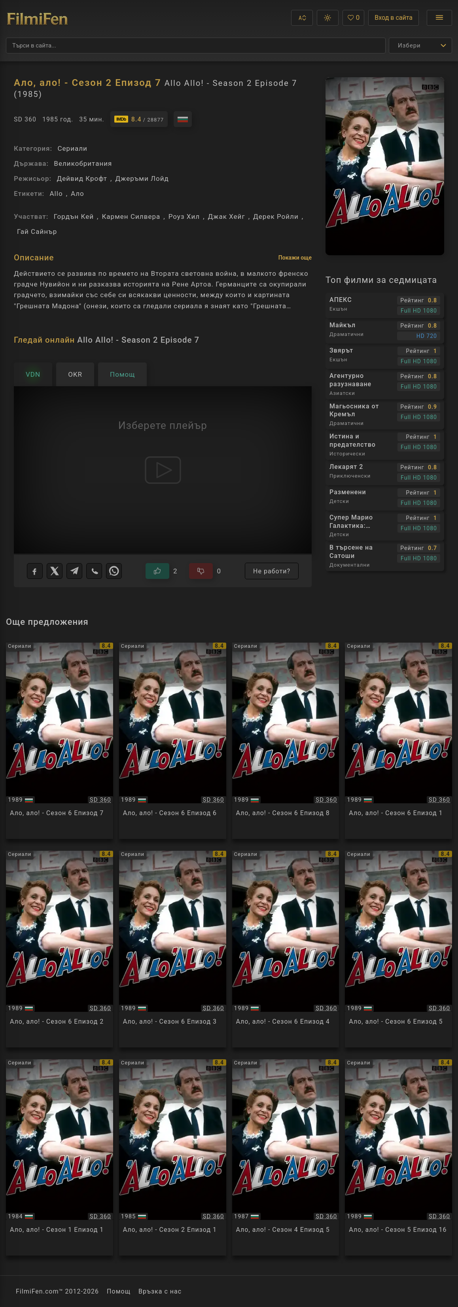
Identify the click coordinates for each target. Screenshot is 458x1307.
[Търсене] (196, 45)
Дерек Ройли (276, 216)
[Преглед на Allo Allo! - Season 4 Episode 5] (285, 1157)
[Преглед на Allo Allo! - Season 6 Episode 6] (172, 741)
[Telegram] (74, 571)
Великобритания (83, 163)
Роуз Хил (184, 216)
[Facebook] (35, 571)
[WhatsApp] (114, 571)
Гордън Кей (74, 216)
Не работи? (271, 571)
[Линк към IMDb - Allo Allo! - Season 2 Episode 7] (139, 119)
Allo (55, 193)
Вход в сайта (394, 17)
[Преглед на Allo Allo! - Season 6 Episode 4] (285, 949)
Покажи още (295, 257)
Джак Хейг (226, 216)
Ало (77, 193)
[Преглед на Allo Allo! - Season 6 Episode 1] (398, 741)
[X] (54, 571)
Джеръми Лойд (141, 178)
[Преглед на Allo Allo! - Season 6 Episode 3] (172, 949)
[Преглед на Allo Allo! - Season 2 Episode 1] (172, 1157)
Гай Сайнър (37, 231)
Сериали (72, 148)
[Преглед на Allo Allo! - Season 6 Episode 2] (59, 949)
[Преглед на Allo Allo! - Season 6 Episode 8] (285, 741)
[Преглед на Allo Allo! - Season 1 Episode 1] (59, 1157)
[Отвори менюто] (439, 18)
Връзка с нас (160, 1291)
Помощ (119, 1291)
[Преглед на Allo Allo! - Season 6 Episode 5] (398, 949)
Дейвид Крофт (82, 178)
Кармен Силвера (131, 216)
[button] (302, 18)
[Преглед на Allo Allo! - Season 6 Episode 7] (59, 741)
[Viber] (94, 571)
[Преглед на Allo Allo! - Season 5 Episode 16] (398, 1157)
